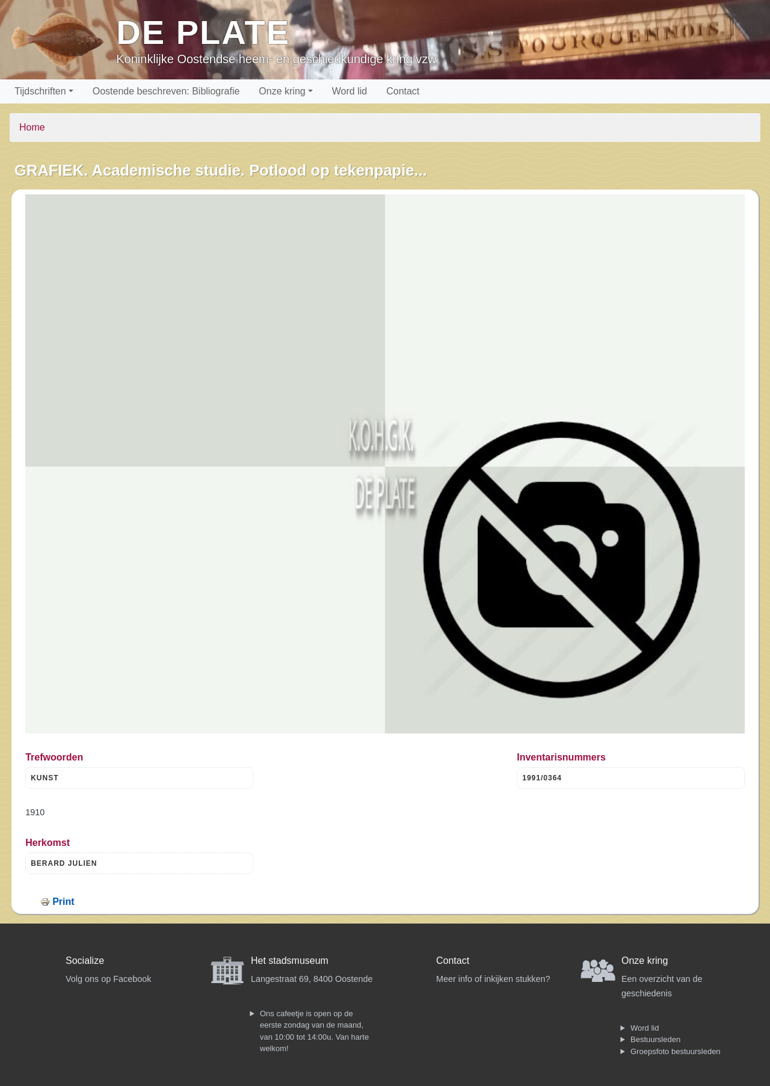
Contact (402, 91)
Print (63, 901)
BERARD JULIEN (64, 863)
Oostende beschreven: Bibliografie (166, 91)
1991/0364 (542, 778)
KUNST (44, 778)
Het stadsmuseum (289, 960)
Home (32, 127)
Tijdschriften (40, 91)
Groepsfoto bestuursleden (675, 1051)
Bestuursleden (655, 1039)
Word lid (349, 91)
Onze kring (282, 91)
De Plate (203, 32)
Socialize (85, 960)
